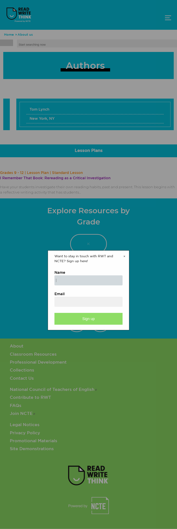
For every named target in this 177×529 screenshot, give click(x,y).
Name (59, 273)
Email (59, 294)
